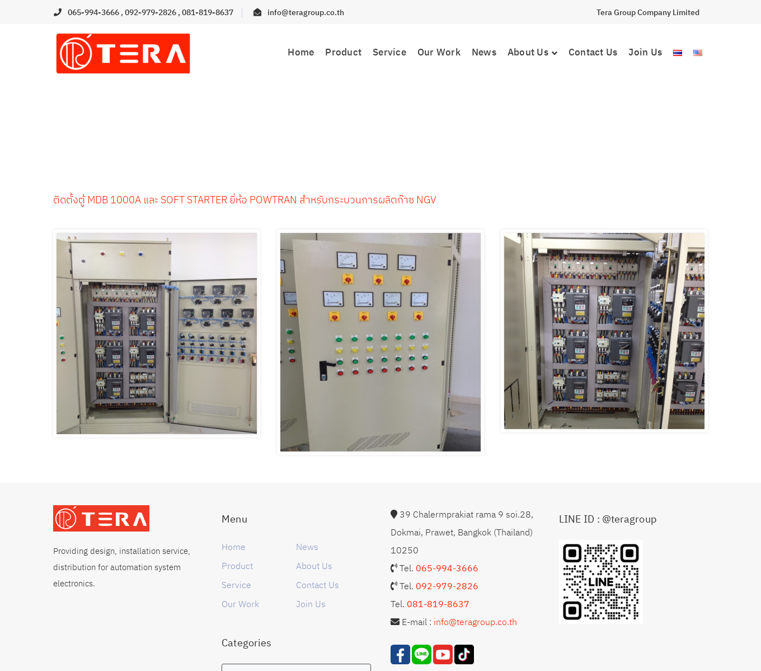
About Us (314, 565)
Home (234, 546)
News (307, 546)
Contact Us (317, 584)
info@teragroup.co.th (305, 12)
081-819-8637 (207, 12)
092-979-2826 (151, 12)
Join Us (311, 603)
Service (236, 584)
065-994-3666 (94, 12)
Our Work (240, 603)
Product (237, 565)
